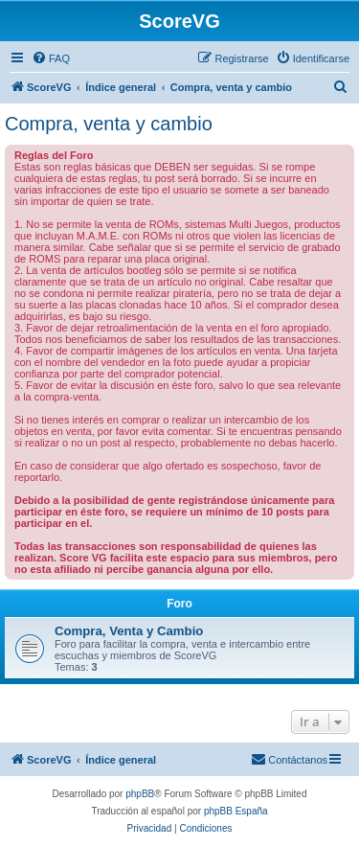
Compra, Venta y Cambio (129, 631)
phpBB (139, 794)
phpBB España (236, 811)
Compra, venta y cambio (109, 123)
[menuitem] (51, 58)
